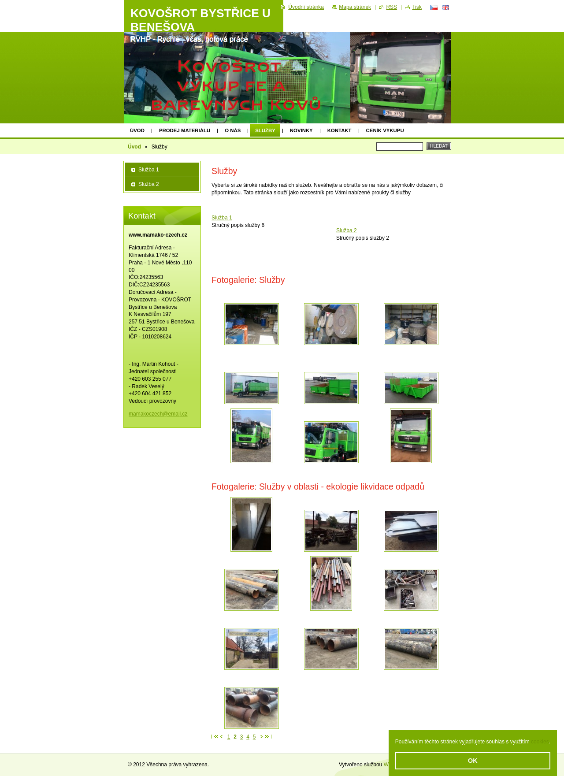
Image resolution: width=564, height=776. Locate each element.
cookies (540, 742)
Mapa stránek (355, 7)
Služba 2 (346, 230)
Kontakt (339, 130)
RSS (391, 7)
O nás (233, 130)
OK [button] (473, 760)
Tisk (417, 7)
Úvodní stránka (306, 7)
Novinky (301, 130)
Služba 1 (222, 218)
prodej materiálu (184, 130)
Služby (265, 130)
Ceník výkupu (385, 130)
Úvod (137, 130)
